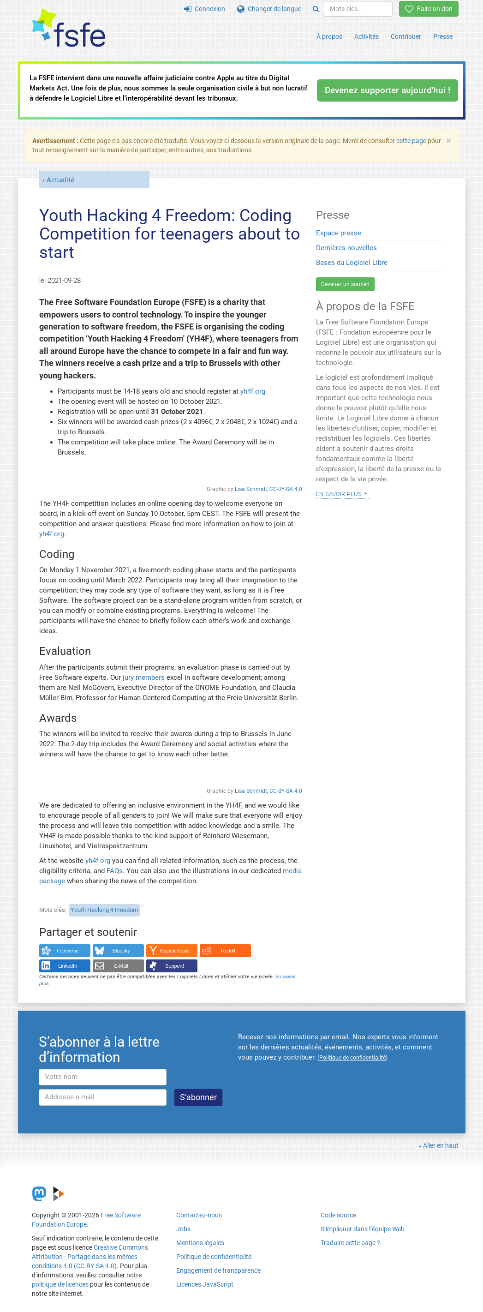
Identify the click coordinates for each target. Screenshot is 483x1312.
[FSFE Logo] (68, 28)
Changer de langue (269, 8)
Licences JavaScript (204, 1284)
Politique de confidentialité (213, 1256)
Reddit (228, 950)
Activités (366, 36)
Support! (174, 966)
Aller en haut (441, 1145)
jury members (144, 677)
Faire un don (429, 8)
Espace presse (338, 233)
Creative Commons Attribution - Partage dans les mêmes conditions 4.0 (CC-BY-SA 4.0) (90, 1257)
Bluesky (121, 950)
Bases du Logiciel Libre (352, 262)
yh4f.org (252, 391)
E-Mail (121, 966)
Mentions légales (200, 1242)
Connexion (204, 8)
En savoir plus (339, 493)
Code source (338, 1215)
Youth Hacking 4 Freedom (104, 909)
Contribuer (406, 36)
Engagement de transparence (218, 1270)
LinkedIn (67, 966)
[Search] (315, 8)
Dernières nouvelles (346, 248)
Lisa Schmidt (251, 489)
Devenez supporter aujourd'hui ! (387, 90)
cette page (411, 140)
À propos (329, 36)
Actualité (60, 180)
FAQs (115, 871)
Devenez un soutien (345, 284)
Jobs (183, 1229)
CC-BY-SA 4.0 (285, 489)
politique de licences (60, 1284)
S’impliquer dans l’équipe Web (363, 1229)
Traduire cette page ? (350, 1242)
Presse (443, 36)
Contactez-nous (199, 1215)
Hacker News (175, 950)
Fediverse (67, 950)
